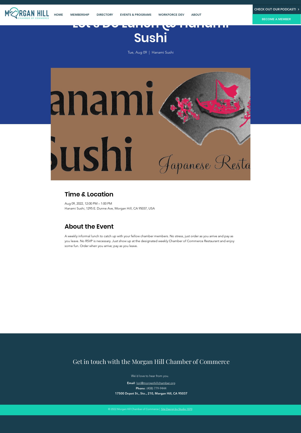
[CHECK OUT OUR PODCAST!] (277, 9)
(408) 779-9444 (156, 388)
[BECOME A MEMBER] (276, 19)
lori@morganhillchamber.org (155, 383)
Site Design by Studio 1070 (176, 409)
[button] (80, 15)
